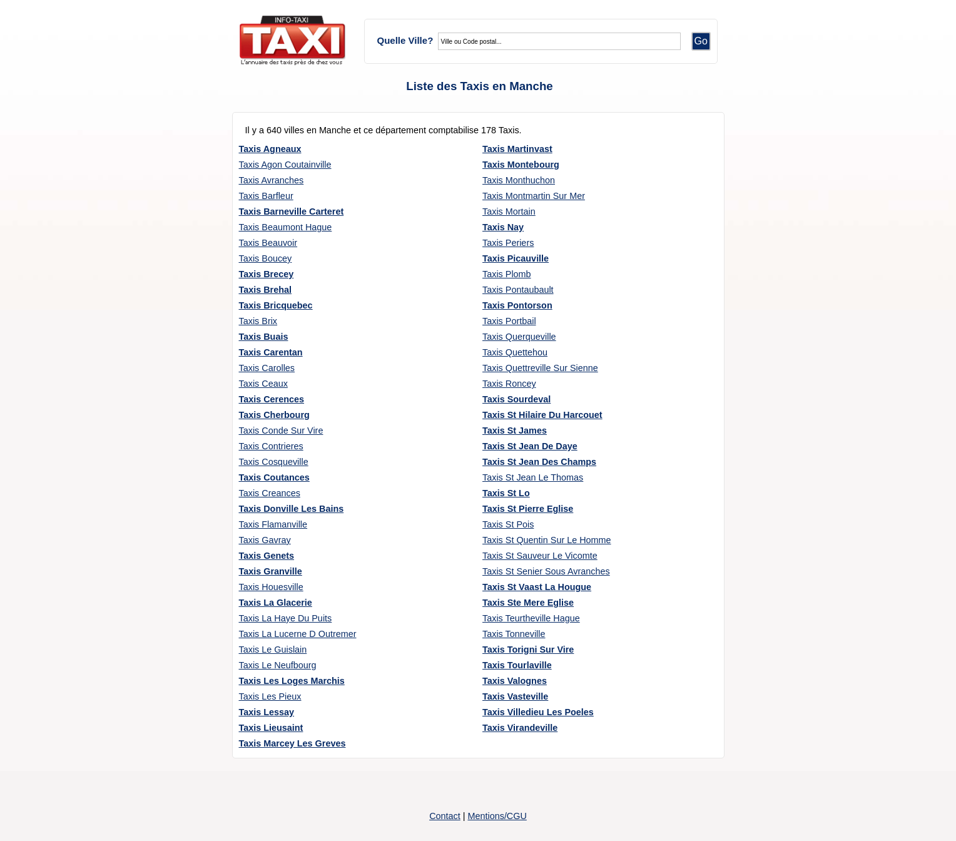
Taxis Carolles (267, 368)
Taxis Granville (270, 571)
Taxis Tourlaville (517, 665)
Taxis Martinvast (517, 149)
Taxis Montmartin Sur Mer (533, 196)
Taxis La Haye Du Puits (285, 618)
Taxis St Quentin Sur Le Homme (546, 540)
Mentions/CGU (496, 816)
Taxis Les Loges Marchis (292, 681)
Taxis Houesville (271, 587)
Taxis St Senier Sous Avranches (546, 571)
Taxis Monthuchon (518, 180)
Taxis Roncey (509, 384)
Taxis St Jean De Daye (529, 446)
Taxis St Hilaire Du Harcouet (542, 415)
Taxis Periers (508, 243)
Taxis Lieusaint (271, 728)
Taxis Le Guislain (273, 650)
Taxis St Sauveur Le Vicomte (540, 556)
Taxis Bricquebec (276, 305)
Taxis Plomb (506, 274)
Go (701, 41)
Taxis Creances (269, 493)
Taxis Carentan (271, 352)
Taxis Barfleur (266, 196)
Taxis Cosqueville (273, 462)
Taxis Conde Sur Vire (281, 431)
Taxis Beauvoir (268, 243)
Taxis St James (514, 431)
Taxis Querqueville (519, 337)
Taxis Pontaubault (518, 290)
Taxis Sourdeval (516, 399)
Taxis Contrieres (271, 446)
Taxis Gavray (265, 540)
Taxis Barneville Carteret (291, 211)
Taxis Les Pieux (270, 696)
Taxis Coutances (274, 477)
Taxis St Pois (508, 524)
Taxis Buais (263, 337)
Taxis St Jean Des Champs (539, 462)
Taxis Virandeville (519, 728)
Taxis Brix (258, 321)
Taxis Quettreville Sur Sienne (540, 368)
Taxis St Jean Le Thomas (532, 477)
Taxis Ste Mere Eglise (528, 603)
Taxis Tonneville (514, 634)
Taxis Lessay (267, 712)
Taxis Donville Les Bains (291, 509)
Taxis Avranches (271, 180)
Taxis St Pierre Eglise (527, 509)
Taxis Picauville (515, 258)
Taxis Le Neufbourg (278, 665)
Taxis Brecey (266, 274)
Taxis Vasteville (515, 696)
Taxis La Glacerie (275, 603)
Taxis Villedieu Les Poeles (538, 712)
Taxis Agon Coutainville (285, 165)
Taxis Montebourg (520, 165)
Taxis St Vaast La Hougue (536, 587)
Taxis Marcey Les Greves (292, 743)
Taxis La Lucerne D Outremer (298, 634)
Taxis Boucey (265, 258)
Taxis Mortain (509, 211)
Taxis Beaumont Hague (285, 227)
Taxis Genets (267, 556)
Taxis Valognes (514, 681)
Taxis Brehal (265, 290)
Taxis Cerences (272, 399)
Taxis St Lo (506, 493)
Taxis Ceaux (263, 384)
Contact (444, 816)
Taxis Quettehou (514, 352)
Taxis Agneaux (270, 149)
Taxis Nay (503, 227)
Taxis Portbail (509, 321)
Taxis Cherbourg (274, 415)
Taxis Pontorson (517, 305)
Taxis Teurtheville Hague (531, 618)
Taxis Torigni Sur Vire (528, 650)
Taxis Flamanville (273, 524)
